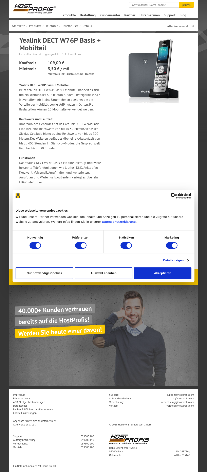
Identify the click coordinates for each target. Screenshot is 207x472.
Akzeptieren (162, 273)
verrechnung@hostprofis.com (177, 402)
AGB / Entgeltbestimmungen (29, 402)
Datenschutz (20, 405)
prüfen (186, 5)
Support (169, 15)
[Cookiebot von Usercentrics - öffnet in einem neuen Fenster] (173, 196)
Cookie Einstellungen (25, 413)
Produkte (69, 15)
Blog (183, 15)
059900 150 (87, 439)
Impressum (19, 394)
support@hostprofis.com (180, 394)
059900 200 (87, 443)
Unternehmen (149, 15)
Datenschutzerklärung (119, 221)
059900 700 (87, 447)
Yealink (37, 54)
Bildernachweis (21, 398)
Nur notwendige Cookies (44, 273)
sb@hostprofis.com (183, 398)
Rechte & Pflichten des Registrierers (33, 409)
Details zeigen (173, 260)
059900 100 (87, 436)
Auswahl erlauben (103, 273)
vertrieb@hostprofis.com (180, 405)
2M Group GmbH (46, 466)
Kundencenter (110, 15)
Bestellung (88, 15)
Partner (129, 15)
